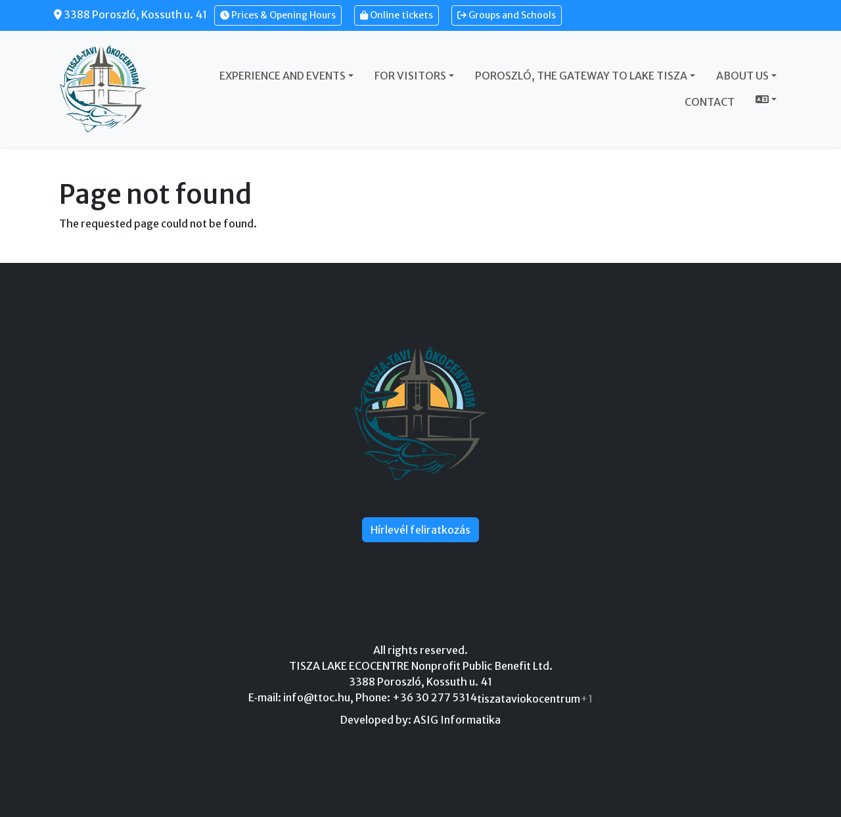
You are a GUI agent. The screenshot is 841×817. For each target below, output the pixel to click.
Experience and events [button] (282, 75)
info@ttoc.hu (316, 697)
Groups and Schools (506, 15)
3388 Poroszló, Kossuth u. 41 (130, 14)
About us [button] (742, 75)
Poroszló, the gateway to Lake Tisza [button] (581, 75)
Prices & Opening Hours (278, 15)
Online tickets (396, 15)
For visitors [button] (410, 75)
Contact (710, 101)
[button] (766, 99)
